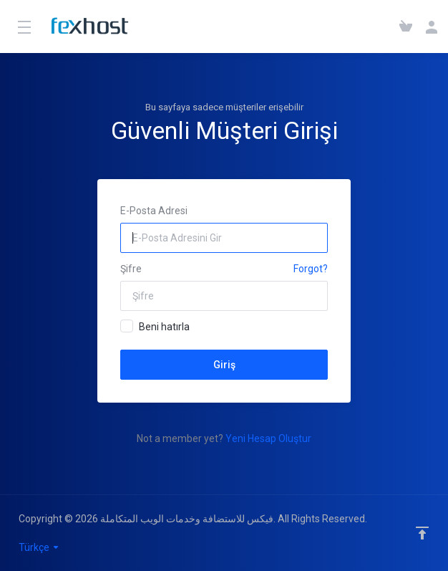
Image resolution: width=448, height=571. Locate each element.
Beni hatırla (155, 326)
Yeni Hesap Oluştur (268, 438)
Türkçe (39, 547)
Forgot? (310, 268)
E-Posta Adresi (154, 210)
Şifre (131, 268)
